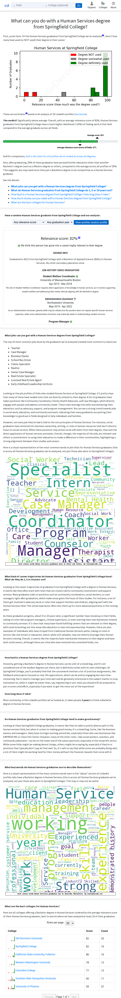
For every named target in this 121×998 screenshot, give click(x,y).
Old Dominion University (29, 938)
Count (104, 930)
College (12, 930)
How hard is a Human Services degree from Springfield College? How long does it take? (60, 194)
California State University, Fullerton (35, 954)
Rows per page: (55, 922)
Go (78, 5)
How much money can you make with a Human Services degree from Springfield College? (61, 198)
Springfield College (26, 946)
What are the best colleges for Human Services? (38, 202)
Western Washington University (33, 962)
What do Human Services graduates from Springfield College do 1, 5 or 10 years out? (61, 190)
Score (89, 930)
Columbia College (25, 970)
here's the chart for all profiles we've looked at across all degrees (61, 156)
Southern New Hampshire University (36, 978)
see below (80, 114)
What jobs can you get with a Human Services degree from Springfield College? (58, 186)
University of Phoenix (27, 986)
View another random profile (91, 222)
